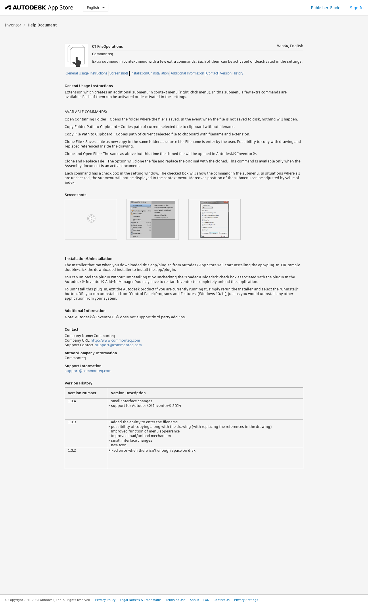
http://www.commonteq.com (115, 340)
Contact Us (222, 600)
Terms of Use (175, 600)
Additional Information (187, 73)
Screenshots (119, 73)
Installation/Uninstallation (150, 73)
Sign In (356, 8)
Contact (212, 73)
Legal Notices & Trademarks (141, 600)
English (96, 7)
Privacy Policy (105, 600)
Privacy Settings (246, 600)
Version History (231, 73)
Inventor (13, 25)
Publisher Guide (325, 8)
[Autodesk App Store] (39, 7)
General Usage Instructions (86, 73)
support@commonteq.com (118, 345)
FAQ (206, 600)
